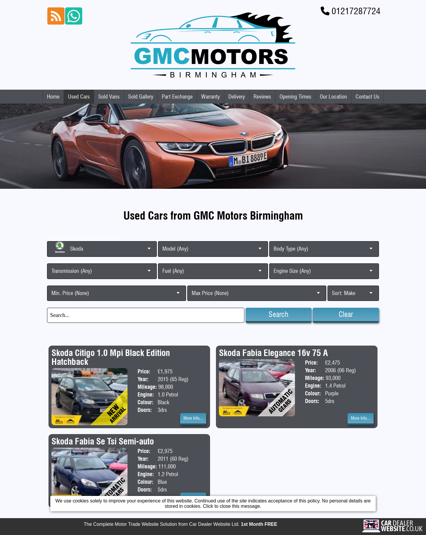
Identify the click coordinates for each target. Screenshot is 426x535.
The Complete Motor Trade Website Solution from (180, 524)
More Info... (193, 418)
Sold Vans (109, 96)
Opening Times (295, 96)
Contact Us (367, 96)
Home (53, 96)
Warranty (210, 96)
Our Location (333, 96)
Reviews (262, 96)
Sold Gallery (140, 96)
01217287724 (356, 11)
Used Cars (79, 96)
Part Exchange (177, 96)
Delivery (236, 96)
